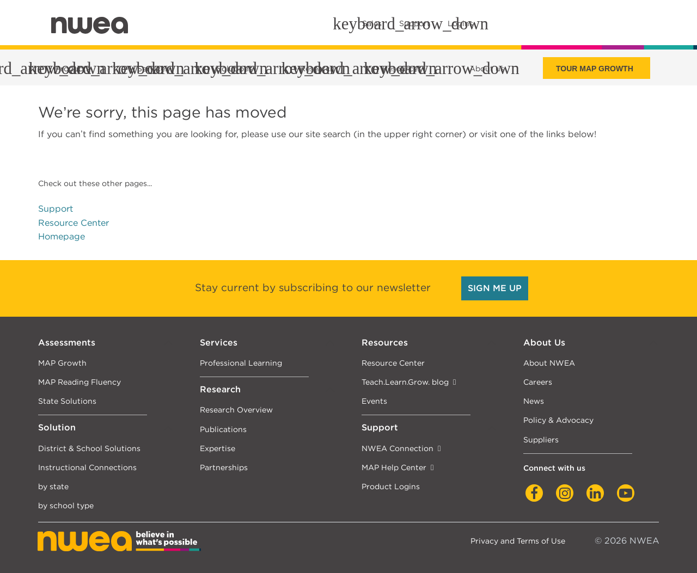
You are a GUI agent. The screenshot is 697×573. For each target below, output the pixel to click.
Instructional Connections (87, 467)
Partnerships (224, 467)
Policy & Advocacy (558, 419)
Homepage (61, 236)
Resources (385, 342)
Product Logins (391, 486)
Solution (57, 427)
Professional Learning (241, 362)
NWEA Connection (397, 448)
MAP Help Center (394, 467)
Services (218, 342)
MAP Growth (62, 362)
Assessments (66, 342)
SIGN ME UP (495, 288)
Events (374, 400)
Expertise (217, 448)
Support (55, 209)
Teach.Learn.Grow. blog (405, 381)
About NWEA (549, 362)
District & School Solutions (89, 448)
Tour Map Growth (594, 68)
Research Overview (236, 409)
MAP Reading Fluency (79, 381)
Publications (223, 429)
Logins (460, 23)
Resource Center (73, 223)
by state (53, 486)
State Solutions (67, 400)
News (533, 400)
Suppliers (541, 439)
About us (486, 68)
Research (220, 389)
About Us (544, 342)
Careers (537, 381)
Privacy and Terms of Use (517, 540)
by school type (66, 505)
